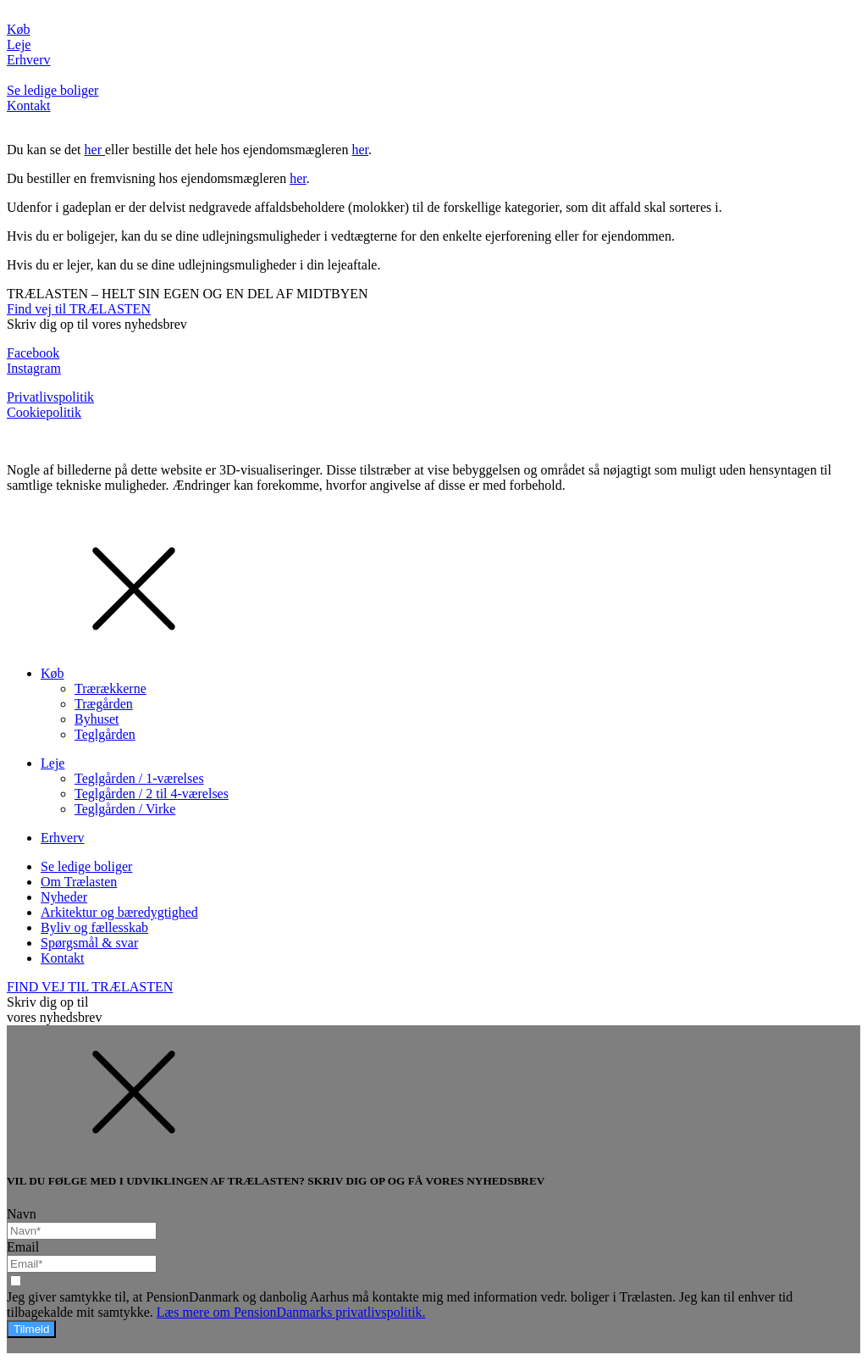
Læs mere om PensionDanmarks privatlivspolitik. (291, 1312)
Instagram (34, 368)
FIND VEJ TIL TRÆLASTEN (90, 987)
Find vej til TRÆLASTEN (79, 309)
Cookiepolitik (44, 412)
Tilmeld (31, 1329)
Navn (21, 1214)
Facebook (33, 353)
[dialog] (433, 766)
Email (23, 1247)
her (95, 149)
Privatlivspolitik (50, 397)
